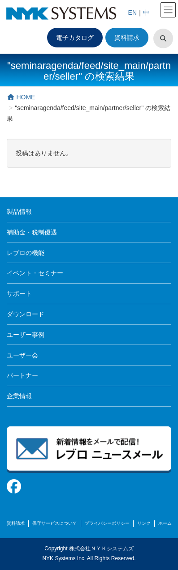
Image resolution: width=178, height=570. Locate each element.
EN (132, 12)
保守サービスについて (54, 523)
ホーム (165, 523)
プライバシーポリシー (107, 523)
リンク (144, 523)
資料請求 (126, 37)
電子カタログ (75, 37)
